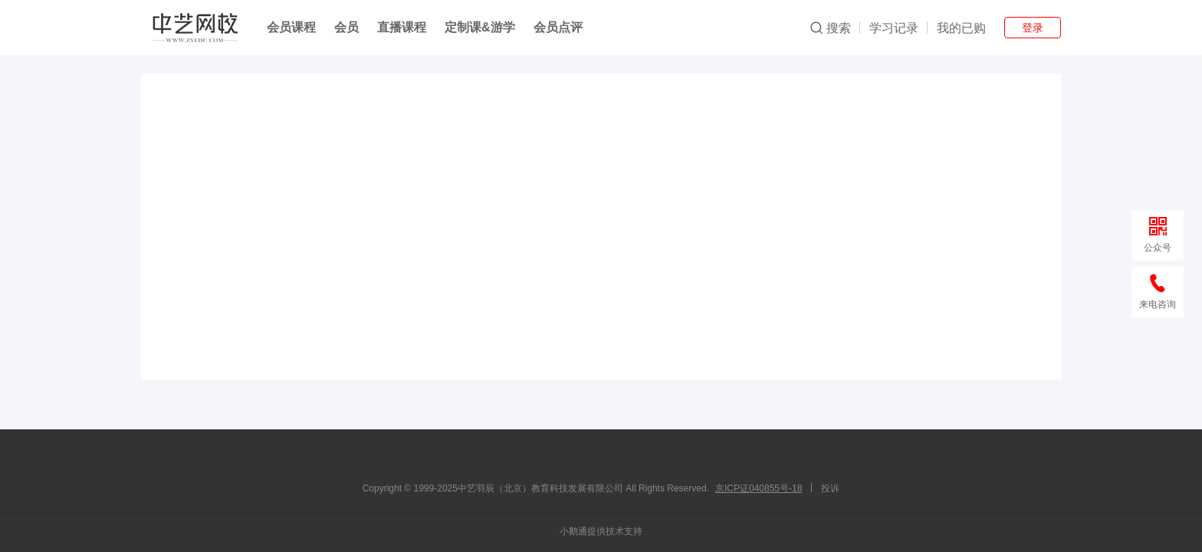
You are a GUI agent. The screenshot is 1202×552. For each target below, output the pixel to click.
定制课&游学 (480, 27)
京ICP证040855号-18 (758, 488)
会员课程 (291, 27)
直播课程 (401, 27)
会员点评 (558, 27)
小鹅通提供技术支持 (601, 531)
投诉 (830, 488)
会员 (346, 27)
